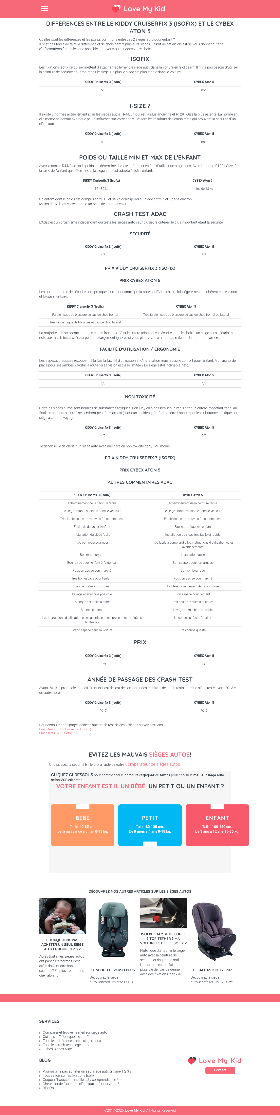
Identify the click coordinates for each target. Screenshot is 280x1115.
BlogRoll (49, 1088)
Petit (150, 825)
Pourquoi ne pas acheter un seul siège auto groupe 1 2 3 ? (62, 944)
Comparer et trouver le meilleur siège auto (75, 1032)
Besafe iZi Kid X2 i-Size (213, 970)
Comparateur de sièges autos (152, 764)
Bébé (82, 825)
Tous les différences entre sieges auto (72, 1041)
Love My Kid (144, 8)
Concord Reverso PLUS (113, 970)
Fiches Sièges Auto (57, 1049)
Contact (220, 1070)
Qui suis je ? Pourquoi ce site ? (66, 1036)
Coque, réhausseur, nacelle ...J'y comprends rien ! (80, 1079)
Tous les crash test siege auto (66, 1045)
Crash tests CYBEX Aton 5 (57, 733)
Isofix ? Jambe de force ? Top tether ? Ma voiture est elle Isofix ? (163, 938)
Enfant (217, 825)
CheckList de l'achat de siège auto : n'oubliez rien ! (81, 1084)
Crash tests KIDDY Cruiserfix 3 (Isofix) (65, 729)
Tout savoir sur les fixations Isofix (69, 1075)
